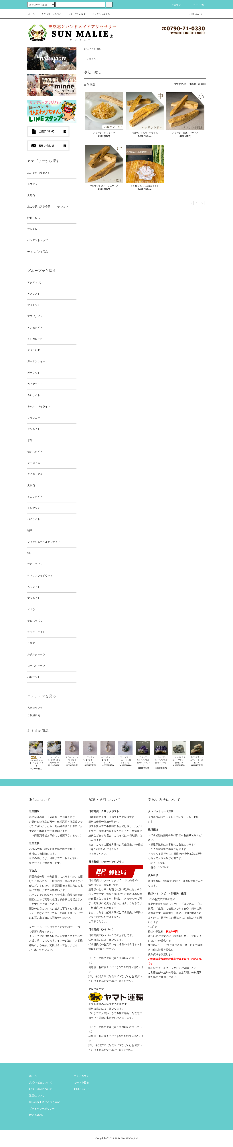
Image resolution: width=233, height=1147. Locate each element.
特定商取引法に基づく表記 (44, 1102)
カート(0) (196, 5)
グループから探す (75, 14)
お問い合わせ (193, 14)
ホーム (31, 14)
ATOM (40, 1115)
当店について (35, 707)
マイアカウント (83, 1075)
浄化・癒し (96, 49)
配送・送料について (40, 1089)
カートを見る (81, 1082)
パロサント (92, 59)
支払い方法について (40, 1082)
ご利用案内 (33, 715)
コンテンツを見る (99, 14)
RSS (31, 1115)
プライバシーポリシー (42, 1108)
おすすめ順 (179, 84)
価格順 (192, 84)
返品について (36, 1095)
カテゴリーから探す (49, 14)
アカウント (175, 5)
